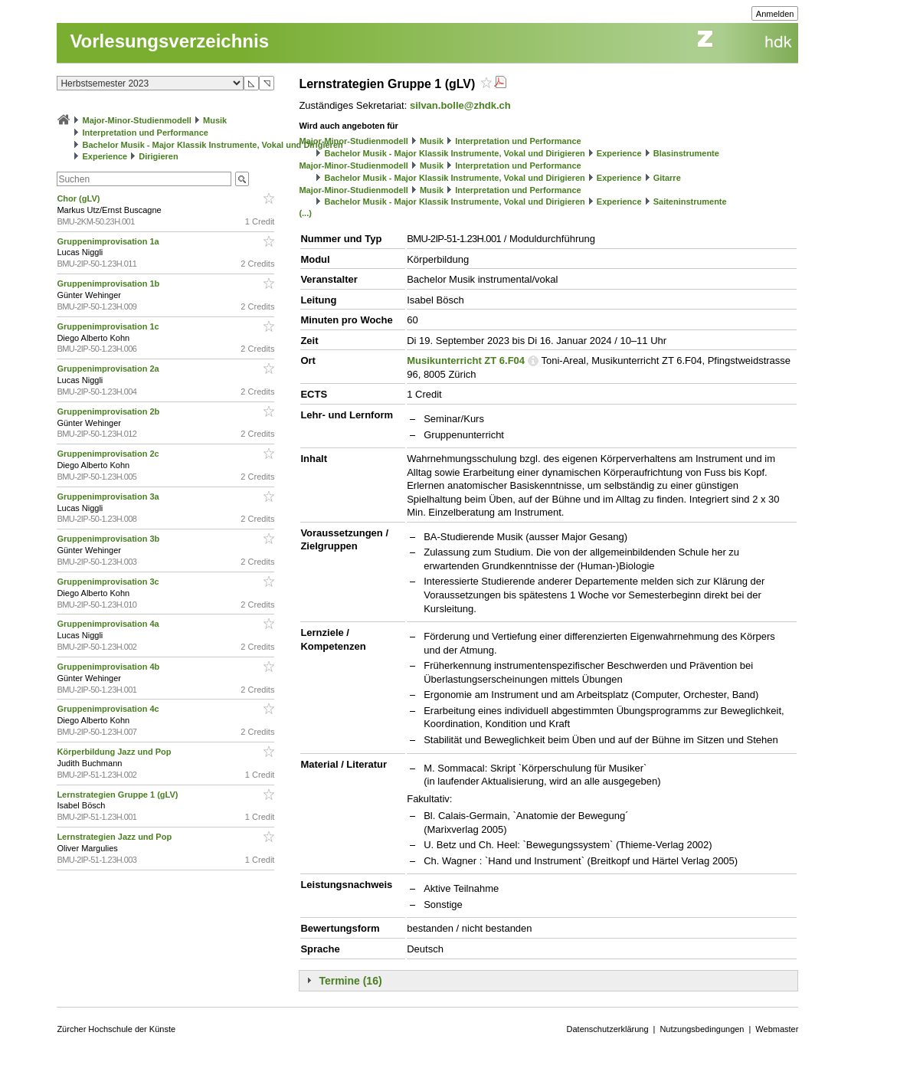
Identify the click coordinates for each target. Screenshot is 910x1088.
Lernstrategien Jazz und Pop (115, 836)
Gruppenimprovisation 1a (109, 241)
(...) (305, 213)
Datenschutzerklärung (608, 1029)
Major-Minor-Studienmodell (137, 120)
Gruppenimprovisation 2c (109, 453)
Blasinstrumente (686, 153)
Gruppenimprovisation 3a (109, 496)
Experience (104, 156)
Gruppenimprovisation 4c (109, 708)
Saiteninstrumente (690, 201)
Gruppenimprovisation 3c (109, 581)
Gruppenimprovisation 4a (109, 623)
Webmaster (776, 1029)
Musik (215, 120)
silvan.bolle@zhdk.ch (460, 105)
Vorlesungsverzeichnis (169, 41)
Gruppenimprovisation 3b (109, 538)
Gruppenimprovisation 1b (109, 283)
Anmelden (775, 13)
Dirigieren (158, 156)
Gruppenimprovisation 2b (109, 411)
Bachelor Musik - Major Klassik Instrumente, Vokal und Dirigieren (212, 144)
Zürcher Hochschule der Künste (116, 1029)
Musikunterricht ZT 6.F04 (466, 360)
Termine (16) (350, 981)
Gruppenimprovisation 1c (109, 326)
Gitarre (667, 177)
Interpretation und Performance (145, 132)
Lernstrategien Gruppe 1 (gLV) (118, 794)
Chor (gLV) (79, 198)
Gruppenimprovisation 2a (109, 368)
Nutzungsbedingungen (702, 1029)
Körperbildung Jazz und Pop (115, 751)
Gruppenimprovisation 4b (109, 666)
